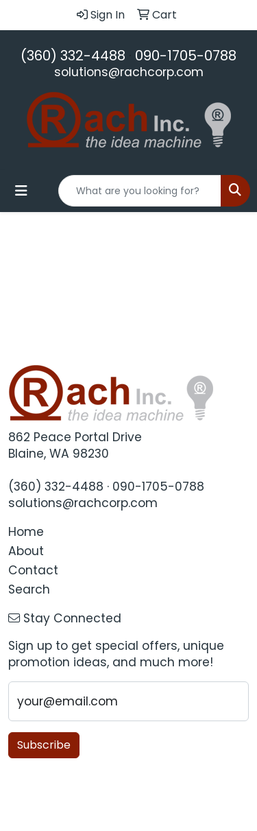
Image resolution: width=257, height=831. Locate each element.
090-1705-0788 (185, 55)
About (26, 551)
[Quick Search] (139, 191)
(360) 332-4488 (73, 55)
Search (29, 589)
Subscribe (44, 745)
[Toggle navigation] (21, 190)
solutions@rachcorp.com (129, 72)
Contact (33, 570)
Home (26, 532)
